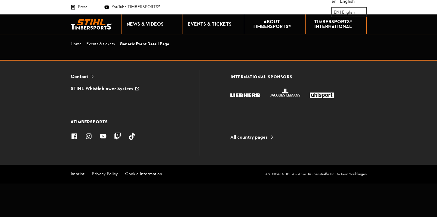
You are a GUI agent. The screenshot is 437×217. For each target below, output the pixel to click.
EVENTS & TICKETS (214, 24)
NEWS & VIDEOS (153, 24)
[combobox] (334, 12)
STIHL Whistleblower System (102, 88)
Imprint (78, 174)
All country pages (249, 137)
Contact (79, 76)
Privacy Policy (105, 174)
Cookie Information (143, 174)
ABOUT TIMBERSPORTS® (277, 24)
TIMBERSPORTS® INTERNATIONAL (338, 24)
